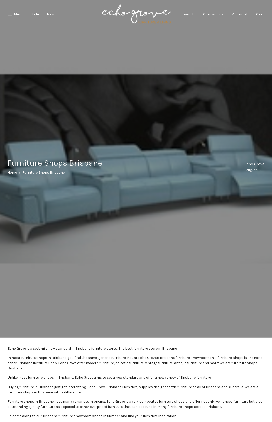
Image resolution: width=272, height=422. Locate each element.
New (50, 14)
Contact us (213, 14)
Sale (35, 14)
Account (240, 14)
